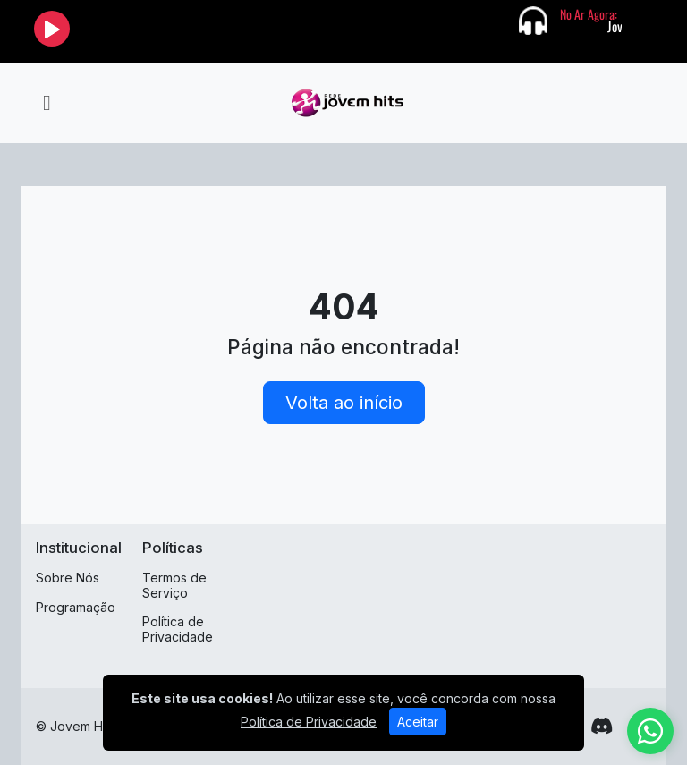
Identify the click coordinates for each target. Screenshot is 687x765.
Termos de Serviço (174, 585)
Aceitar (417, 721)
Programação (75, 607)
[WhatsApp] (650, 731)
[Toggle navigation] (47, 103)
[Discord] (601, 726)
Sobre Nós (67, 577)
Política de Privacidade (177, 629)
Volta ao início (344, 402)
